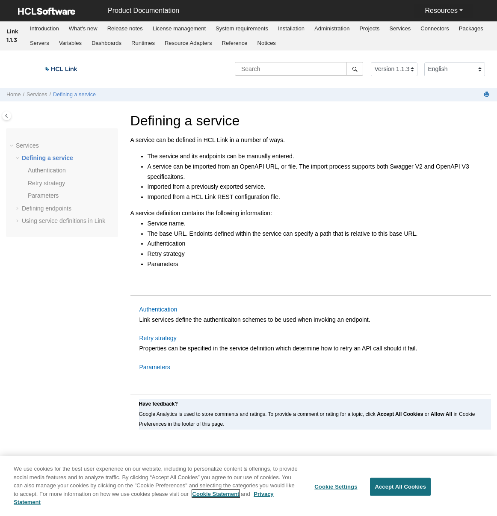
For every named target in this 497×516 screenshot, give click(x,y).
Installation (291, 28)
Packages (471, 28)
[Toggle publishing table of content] (6, 115)
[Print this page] (488, 95)
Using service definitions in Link (63, 220)
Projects (369, 28)
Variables (70, 43)
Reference (235, 43)
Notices (266, 43)
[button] (12, 146)
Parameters (43, 195)
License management (179, 28)
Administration (331, 28)
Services (400, 28)
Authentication (47, 170)
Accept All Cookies (400, 491)
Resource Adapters (188, 43)
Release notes (125, 28)
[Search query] (299, 69)
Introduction (44, 28)
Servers (39, 43)
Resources (441, 10)
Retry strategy (46, 183)
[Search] (354, 69)
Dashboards (106, 43)
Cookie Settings (335, 491)
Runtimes (143, 43)
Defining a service (74, 95)
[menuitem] (44, 28)
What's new (83, 28)
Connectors (434, 28)
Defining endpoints (46, 208)
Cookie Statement (216, 498)
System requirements (242, 28)
